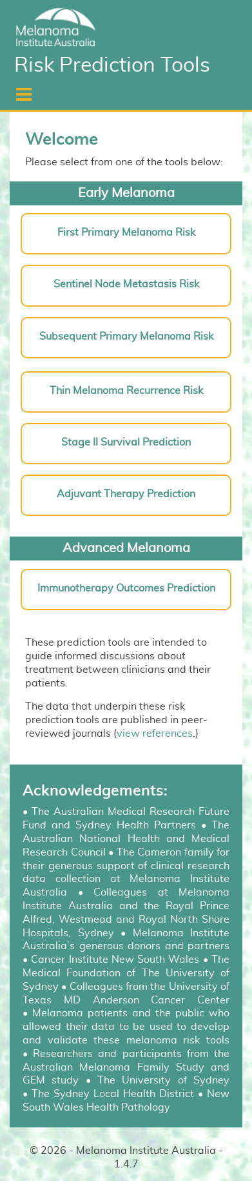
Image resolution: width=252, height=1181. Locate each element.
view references (155, 733)
